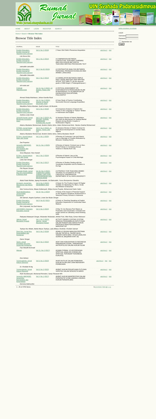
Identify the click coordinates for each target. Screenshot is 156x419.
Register (47, 29)
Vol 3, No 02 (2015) (43, 69)
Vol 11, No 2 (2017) (43, 250)
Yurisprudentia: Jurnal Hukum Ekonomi (24, 261)
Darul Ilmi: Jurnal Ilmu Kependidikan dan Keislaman (24, 233)
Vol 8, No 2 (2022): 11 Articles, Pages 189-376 (44, 129)
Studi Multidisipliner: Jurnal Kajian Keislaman (23, 193)
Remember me (127, 42)
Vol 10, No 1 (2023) (43, 192)
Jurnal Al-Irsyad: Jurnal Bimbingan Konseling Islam (24, 119)
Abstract (104, 50)
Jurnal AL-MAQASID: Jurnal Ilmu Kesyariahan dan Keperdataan (23, 147)
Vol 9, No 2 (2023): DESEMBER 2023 (42, 184)
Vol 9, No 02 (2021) (43, 200)
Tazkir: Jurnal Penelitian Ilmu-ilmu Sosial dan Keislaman (24, 243)
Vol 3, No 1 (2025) (42, 136)
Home (18, 29)
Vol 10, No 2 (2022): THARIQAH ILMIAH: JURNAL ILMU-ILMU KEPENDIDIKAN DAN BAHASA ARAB (44, 174)
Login (36, 29)
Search (58, 29)
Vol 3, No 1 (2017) (42, 276)
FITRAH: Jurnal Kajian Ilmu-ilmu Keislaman (24, 129)
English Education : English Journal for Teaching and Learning (24, 51)
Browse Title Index (36, 34)
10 (106, 287)
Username (122, 36)
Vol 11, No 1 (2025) (43, 145)
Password (122, 38)
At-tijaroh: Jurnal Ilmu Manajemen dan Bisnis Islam (24, 184)
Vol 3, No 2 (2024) (42, 209)
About (27, 29)
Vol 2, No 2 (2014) (42, 59)
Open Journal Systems (127, 28)
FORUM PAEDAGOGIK (21, 89)
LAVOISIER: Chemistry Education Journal (24, 210)
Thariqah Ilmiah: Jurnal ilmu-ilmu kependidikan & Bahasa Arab (24, 172)
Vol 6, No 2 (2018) (42, 50)
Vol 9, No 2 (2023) (42, 261)
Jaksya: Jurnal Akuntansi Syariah (22, 220)
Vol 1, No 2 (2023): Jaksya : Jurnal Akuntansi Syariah (42, 221)
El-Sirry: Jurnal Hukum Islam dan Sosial (24, 137)
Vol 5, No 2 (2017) (42, 162)
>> (110, 287)
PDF (110, 50)
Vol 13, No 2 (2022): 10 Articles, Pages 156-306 (44, 89)
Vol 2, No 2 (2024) (42, 155)
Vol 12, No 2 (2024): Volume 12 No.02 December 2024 (43, 102)
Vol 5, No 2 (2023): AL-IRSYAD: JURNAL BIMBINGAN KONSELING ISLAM (44, 120)
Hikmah (19, 250)
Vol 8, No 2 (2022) (42, 242)
